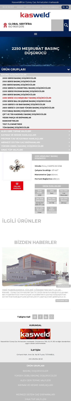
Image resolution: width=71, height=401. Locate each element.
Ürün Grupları (13, 69)
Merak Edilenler (33, 7)
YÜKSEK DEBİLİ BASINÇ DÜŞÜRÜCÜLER (22, 146)
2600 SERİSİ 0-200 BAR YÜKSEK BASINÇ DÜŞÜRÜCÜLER (28, 108)
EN (67, 7)
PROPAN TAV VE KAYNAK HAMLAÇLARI (22, 139)
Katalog (20, 7)
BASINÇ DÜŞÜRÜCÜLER (13, 75)
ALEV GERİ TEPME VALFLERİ (16, 131)
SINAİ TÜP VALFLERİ (12, 150)
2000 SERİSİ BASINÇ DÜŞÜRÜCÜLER (19, 78)
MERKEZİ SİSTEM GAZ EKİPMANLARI (20, 142)
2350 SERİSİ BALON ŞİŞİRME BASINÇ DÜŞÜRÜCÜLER (26, 101)
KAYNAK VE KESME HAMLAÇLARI (18, 135)
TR (63, 7)
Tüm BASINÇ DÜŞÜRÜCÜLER (15, 128)
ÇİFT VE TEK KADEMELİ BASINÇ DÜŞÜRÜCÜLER (24, 114)
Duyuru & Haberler (50, 7)
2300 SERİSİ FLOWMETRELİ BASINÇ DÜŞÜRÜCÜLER (26, 88)
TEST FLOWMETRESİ (12, 124)
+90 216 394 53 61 (8, 7)
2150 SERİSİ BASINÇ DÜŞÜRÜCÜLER (18, 85)
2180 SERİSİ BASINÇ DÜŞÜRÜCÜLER (19, 95)
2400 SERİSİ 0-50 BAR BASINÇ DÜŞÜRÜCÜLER (23, 105)
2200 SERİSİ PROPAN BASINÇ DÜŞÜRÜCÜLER (23, 91)
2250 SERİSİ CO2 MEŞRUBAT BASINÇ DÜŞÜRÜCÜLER (26, 98)
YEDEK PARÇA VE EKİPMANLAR (16, 118)
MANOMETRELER (10, 121)
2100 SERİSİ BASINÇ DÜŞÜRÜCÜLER (19, 82)
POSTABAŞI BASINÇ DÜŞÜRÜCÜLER (19, 111)
